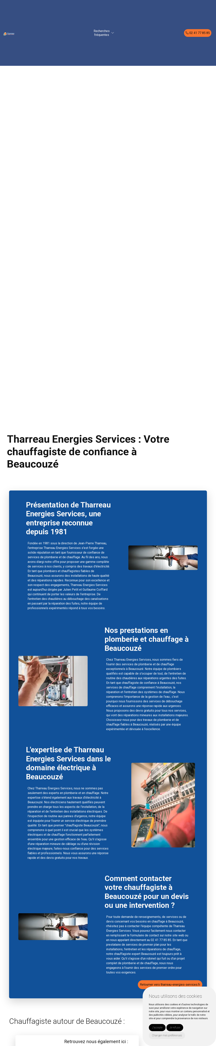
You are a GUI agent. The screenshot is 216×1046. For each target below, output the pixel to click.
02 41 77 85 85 (198, 33)
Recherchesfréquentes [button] (102, 32)
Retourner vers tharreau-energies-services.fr (170, 984)
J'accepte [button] (157, 1027)
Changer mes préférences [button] (167, 1035)
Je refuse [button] (174, 1027)
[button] (113, 33)
